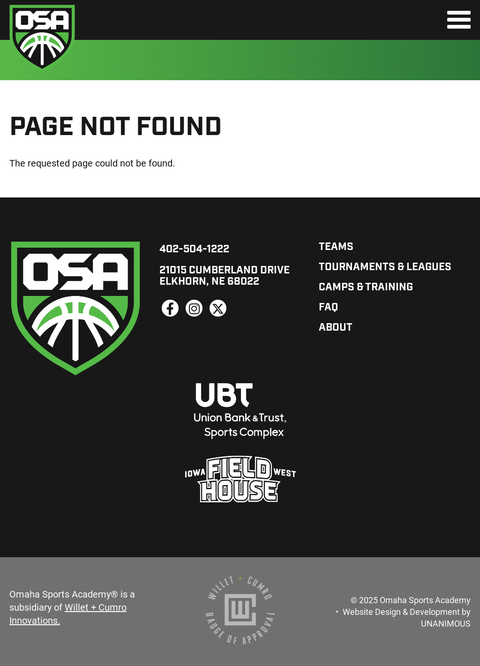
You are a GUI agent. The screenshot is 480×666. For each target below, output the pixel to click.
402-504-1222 (194, 249)
